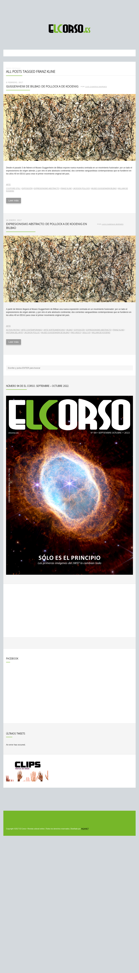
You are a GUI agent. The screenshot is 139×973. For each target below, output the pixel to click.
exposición (27, 188)
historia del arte (14, 333)
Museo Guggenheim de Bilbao (55, 333)
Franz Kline (66, 188)
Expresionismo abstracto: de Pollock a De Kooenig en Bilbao (46, 226)
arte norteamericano (54, 330)
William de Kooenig (101, 333)
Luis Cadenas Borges (96, 86)
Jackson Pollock (81, 188)
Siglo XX (86, 333)
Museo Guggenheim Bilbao (104, 188)
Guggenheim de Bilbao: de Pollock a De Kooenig (42, 86)
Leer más (13, 200)
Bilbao (69, 330)
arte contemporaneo (31, 330)
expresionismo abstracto (46, 188)
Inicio (8, 68)
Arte (8, 185)
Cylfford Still (13, 188)
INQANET (85, 829)
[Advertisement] (69, 10)
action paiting (13, 330)
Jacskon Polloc (32, 333)
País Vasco (76, 333)
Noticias (16, 68)
